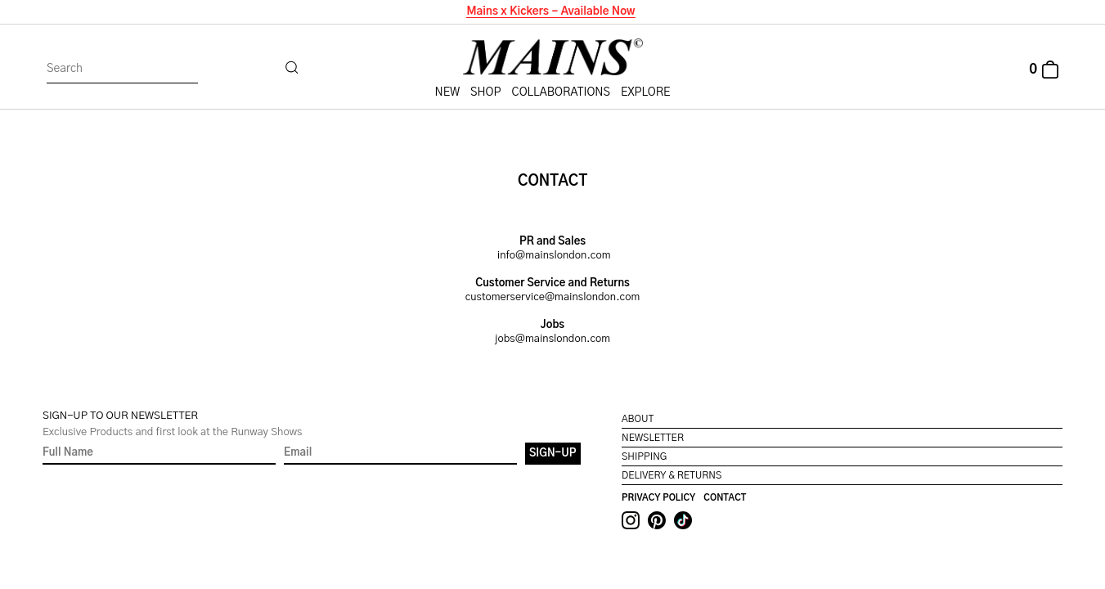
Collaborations (561, 92)
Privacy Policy (658, 497)
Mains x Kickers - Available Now (549, 11)
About (638, 419)
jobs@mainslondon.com (552, 339)
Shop (485, 92)
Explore (645, 92)
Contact (724, 497)
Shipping (644, 456)
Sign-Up (553, 453)
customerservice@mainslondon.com (552, 297)
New (447, 92)
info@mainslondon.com (554, 255)
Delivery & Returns (671, 475)
